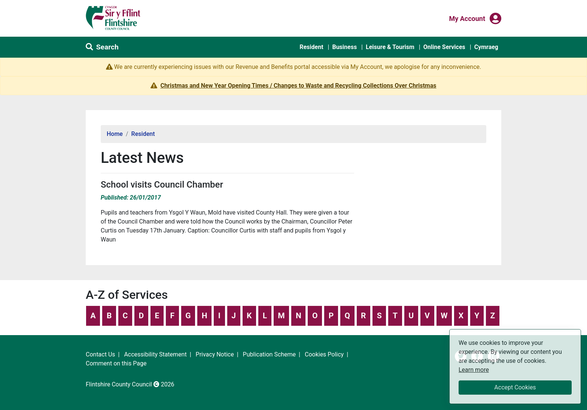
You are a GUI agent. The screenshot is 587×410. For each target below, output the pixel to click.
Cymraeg (486, 47)
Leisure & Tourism (390, 47)
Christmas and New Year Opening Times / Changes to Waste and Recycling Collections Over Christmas (298, 85)
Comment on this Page (116, 363)
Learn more (474, 369)
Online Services (444, 47)
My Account (467, 17)
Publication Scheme (269, 354)
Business (344, 47)
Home (115, 133)
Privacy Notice (215, 354)
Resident (311, 47)
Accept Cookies (515, 387)
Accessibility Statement (155, 354)
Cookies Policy (324, 354)
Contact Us (100, 354)
